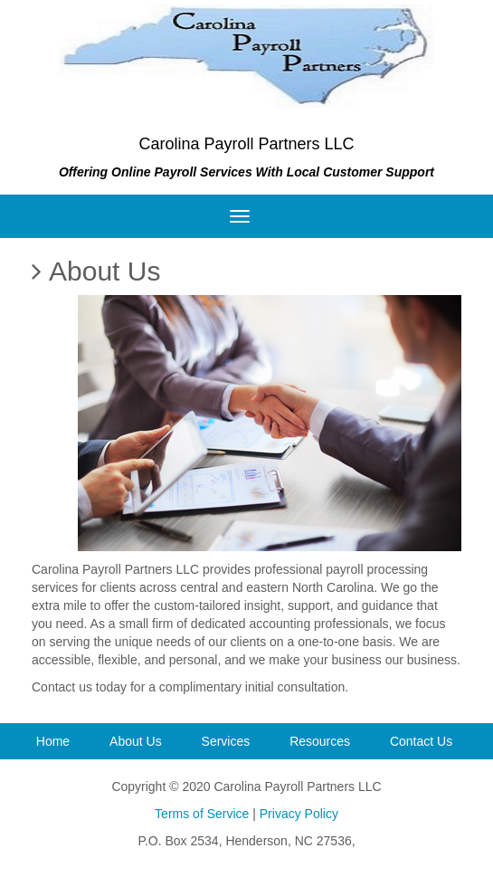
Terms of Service (202, 813)
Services (226, 741)
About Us (135, 741)
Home (53, 741)
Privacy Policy (299, 813)
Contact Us (421, 741)
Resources (319, 741)
